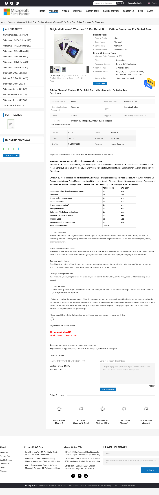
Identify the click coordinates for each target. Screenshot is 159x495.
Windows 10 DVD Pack (14, 62)
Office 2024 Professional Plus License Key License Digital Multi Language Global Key (82, 453)
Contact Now (100, 83)
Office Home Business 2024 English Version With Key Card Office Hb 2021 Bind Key (80, 467)
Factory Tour (92, 11)
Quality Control (111, 11)
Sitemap (3, 471)
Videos (65, 11)
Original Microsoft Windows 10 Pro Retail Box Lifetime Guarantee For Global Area (68, 78)
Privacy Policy (31, 485)
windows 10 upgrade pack (65, 349)
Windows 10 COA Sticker (15, 40)
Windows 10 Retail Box (26, 22)
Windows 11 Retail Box (14, 56)
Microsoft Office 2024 (13, 73)
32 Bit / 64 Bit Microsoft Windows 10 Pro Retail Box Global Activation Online (124, 421)
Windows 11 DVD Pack (14, 67)
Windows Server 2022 (13, 100)
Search (119, 3)
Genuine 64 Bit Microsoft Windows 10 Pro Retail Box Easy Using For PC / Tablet (59, 421)
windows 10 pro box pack (86, 349)
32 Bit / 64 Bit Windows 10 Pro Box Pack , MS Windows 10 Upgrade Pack (102, 421)
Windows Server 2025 (13, 89)
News (140, 11)
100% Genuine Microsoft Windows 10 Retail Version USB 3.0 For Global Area (145, 421)
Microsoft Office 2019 (13, 78)
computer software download (64, 345)
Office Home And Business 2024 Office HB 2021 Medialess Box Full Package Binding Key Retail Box (83, 460)
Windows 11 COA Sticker (15, 46)
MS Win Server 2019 (12, 94)
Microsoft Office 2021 (13, 84)
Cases (150, 11)
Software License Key (13, 35)
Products (53, 11)
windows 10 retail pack (107, 349)
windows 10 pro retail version (86, 345)
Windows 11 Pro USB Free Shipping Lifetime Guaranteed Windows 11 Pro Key (42, 460)
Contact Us (128, 11)
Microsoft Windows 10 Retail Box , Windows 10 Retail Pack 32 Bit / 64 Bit (81, 421)
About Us (77, 11)
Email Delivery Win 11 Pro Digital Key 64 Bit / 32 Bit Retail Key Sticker (41, 453)
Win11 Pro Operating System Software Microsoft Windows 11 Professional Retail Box (42, 467)
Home (42, 11)
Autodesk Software (12, 105)
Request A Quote (135, 3)
